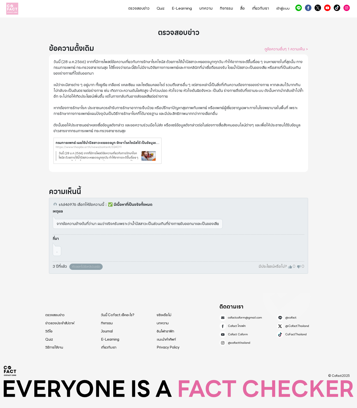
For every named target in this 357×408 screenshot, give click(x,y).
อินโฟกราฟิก (165, 331)
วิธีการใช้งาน (54, 347)
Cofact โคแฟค (308, 8)
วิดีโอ (49, 331)
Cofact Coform (327, 8)
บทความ (206, 8)
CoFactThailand (337, 8)
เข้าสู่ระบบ (283, 8)
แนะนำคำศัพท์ (166, 339)
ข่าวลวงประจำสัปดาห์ (59, 323)
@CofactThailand (318, 8)
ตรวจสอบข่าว (138, 8)
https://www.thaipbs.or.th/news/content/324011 (88, 147)
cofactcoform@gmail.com (245, 317)
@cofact (298, 8)
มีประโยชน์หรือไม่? (273, 266)
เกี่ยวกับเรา (260, 8)
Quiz (161, 8)
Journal (107, 331)
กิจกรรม (226, 8)
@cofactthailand (346, 8)
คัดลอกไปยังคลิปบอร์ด (86, 266)
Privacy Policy (168, 347)
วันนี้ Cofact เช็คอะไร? (117, 315)
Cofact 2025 (10, 371)
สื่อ (242, 8)
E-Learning (182, 8)
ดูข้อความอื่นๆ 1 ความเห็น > (286, 49)
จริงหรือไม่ (164, 315)
